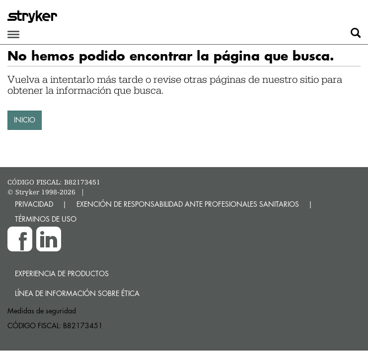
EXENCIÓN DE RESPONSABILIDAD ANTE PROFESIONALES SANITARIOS (187, 204)
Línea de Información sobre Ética (77, 293)
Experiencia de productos (62, 273)
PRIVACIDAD (34, 204)
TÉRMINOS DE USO (45, 219)
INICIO (24, 119)
